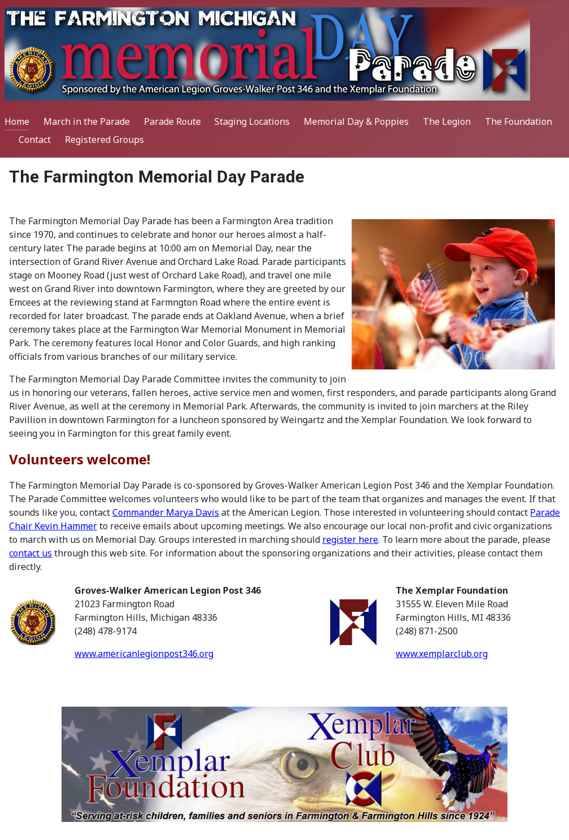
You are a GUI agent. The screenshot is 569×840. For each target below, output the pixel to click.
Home (17, 121)
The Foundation (518, 121)
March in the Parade (86, 121)
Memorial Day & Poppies (356, 121)
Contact (35, 139)
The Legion (447, 121)
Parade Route (172, 121)
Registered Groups (104, 139)
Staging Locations (252, 121)
